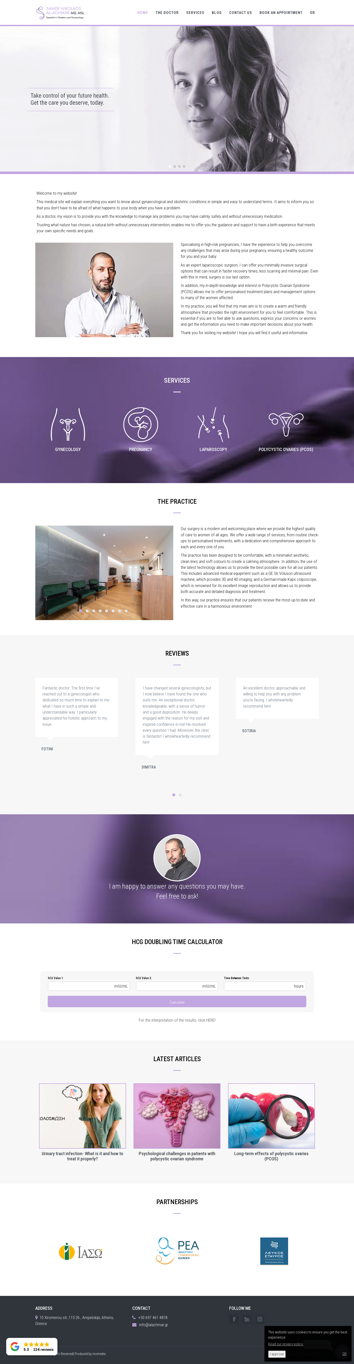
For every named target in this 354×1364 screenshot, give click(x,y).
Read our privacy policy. (286, 1344)
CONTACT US (240, 12)
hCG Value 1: (56, 978)
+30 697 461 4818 (152, 1317)
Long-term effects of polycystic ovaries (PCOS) (271, 1156)
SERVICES (195, 12)
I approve (277, 1354)
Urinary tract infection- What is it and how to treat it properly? (82, 1156)
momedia (99, 1354)
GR (312, 12)
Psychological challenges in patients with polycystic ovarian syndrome (177, 1156)
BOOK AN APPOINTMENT (281, 12)
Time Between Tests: (237, 978)
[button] (31, 1346)
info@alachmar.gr (153, 1324)
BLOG (217, 12)
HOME (142, 12)
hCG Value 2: (144, 978)
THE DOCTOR (167, 12)
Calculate (177, 1002)
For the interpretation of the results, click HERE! (177, 1020)
